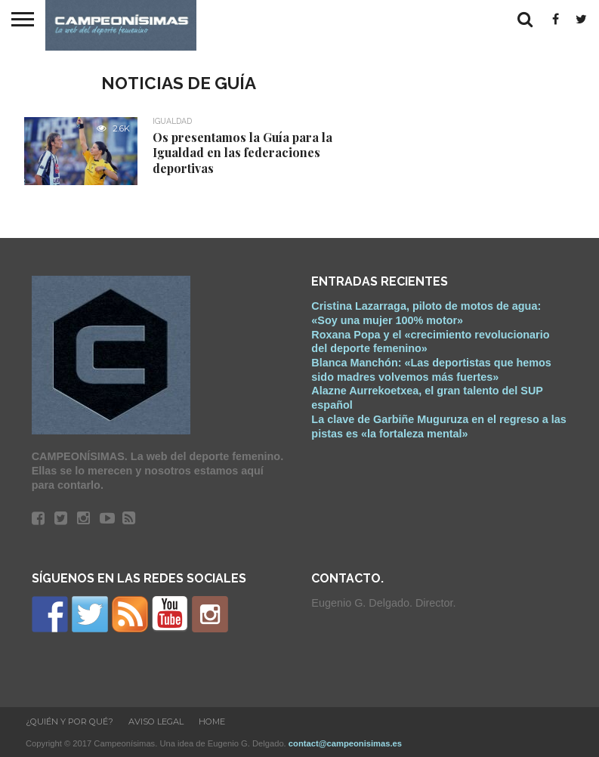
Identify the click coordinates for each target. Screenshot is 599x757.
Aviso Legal (156, 721)
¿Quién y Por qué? (69, 721)
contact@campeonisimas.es (345, 743)
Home (212, 721)
